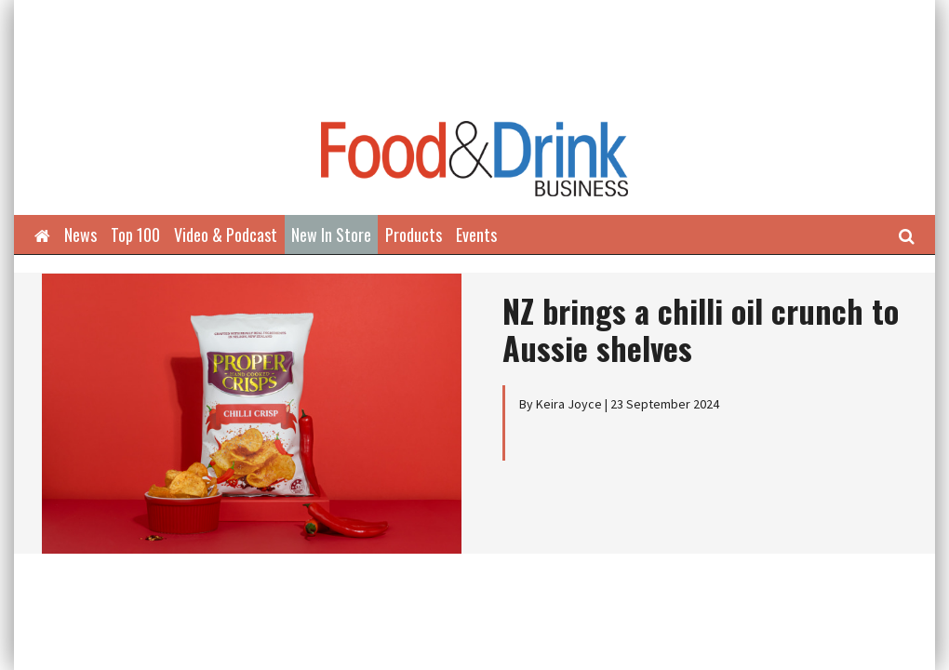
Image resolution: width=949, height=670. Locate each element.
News (80, 234)
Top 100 (135, 234)
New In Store (331, 234)
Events (476, 234)
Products (413, 234)
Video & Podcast (225, 234)
